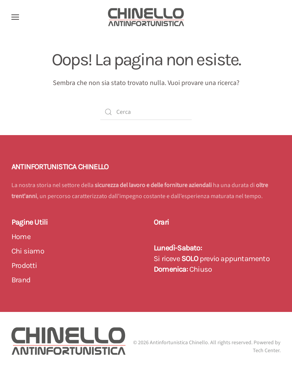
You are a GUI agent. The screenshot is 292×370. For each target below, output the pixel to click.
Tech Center (266, 350)
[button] (15, 17)
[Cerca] (146, 112)
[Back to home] (146, 17)
